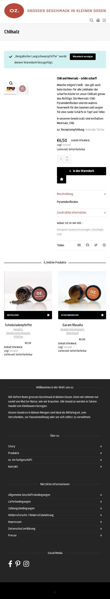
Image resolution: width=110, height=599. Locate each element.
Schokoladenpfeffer (18, 325)
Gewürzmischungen (79, 229)
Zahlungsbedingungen (21, 508)
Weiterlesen (13, 315)
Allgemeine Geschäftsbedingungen (29, 495)
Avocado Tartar (94, 129)
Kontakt (13, 466)
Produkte (13, 453)
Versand (66, 145)
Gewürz (18, 329)
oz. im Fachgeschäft (20, 460)
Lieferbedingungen (19, 501)
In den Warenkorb (83, 171)
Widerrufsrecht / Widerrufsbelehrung (31, 515)
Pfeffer (18, 337)
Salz (59, 234)
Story (11, 446)
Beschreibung (65, 194)
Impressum (15, 522)
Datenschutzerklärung (21, 528)
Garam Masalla (72, 325)
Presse (12, 535)
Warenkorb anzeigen (83, 56)
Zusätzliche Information (71, 212)
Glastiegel (97, 229)
